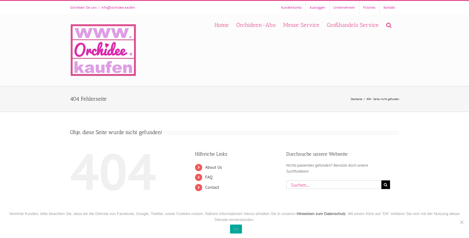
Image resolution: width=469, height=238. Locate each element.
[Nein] (462, 222)
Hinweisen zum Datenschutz (321, 213)
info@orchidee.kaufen (118, 7)
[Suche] (385, 184)
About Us (213, 167)
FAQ (209, 177)
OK (236, 229)
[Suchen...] (333, 184)
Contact (212, 187)
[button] (389, 24)
